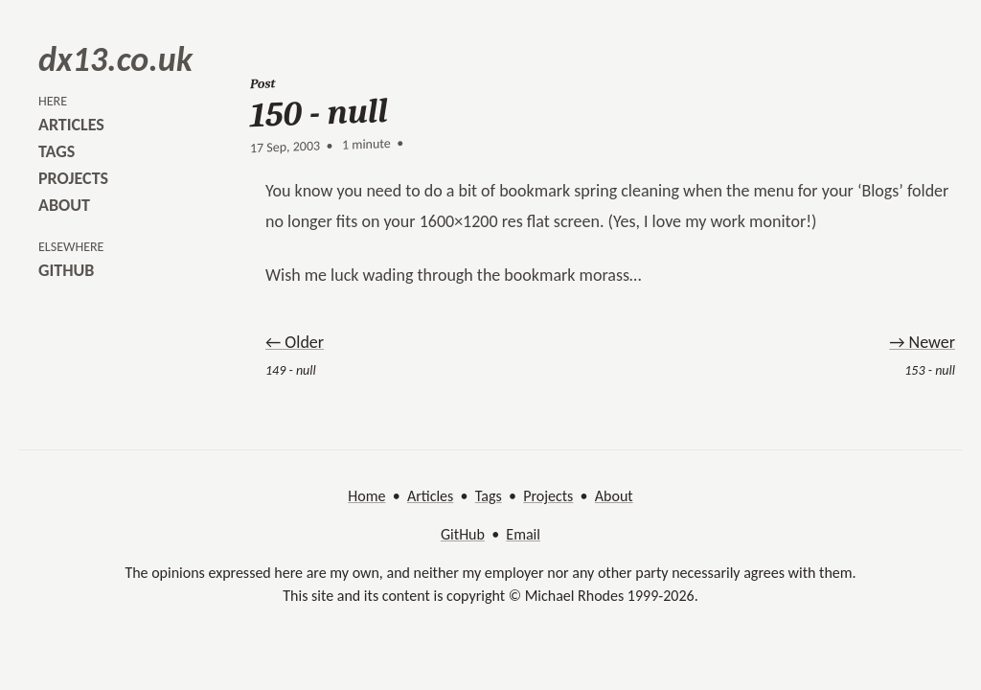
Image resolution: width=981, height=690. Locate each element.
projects (73, 178)
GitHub (463, 534)
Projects (548, 496)
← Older (294, 342)
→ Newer (922, 342)
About (614, 496)
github (66, 270)
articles (71, 124)
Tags (488, 496)
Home (366, 496)
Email (523, 534)
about (64, 205)
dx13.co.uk (115, 59)
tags (56, 151)
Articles (430, 496)
